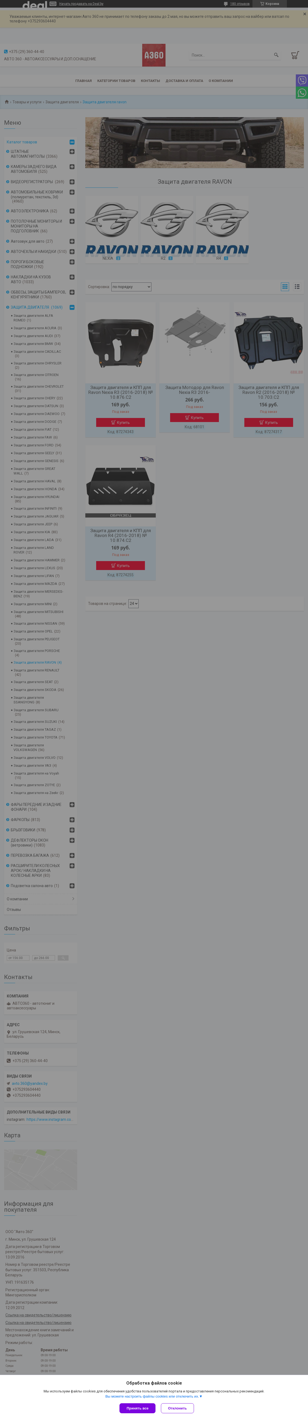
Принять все (137, 1408)
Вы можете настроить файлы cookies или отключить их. (152, 1396)
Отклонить (177, 1408)
